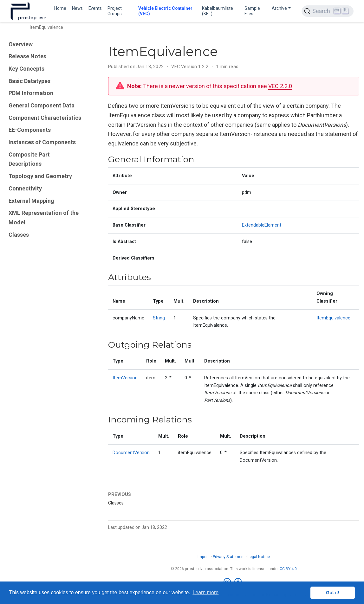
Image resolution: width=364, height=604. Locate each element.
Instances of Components (42, 142)
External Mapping (31, 200)
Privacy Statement (229, 557)
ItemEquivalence (333, 318)
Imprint (204, 557)
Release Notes (27, 56)
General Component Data (42, 105)
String (159, 318)
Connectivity (25, 188)
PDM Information (31, 93)
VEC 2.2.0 (280, 86)
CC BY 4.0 (288, 569)
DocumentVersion (131, 452)
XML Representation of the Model (44, 217)
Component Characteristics (45, 117)
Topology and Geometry (40, 176)
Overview (21, 44)
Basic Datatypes (29, 81)
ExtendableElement (261, 225)
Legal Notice (259, 557)
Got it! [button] (332, 592)
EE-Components (30, 129)
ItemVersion (125, 378)
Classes (19, 234)
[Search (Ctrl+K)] (328, 11)
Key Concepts (26, 68)
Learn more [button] (205, 592)
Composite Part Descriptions (29, 159)
